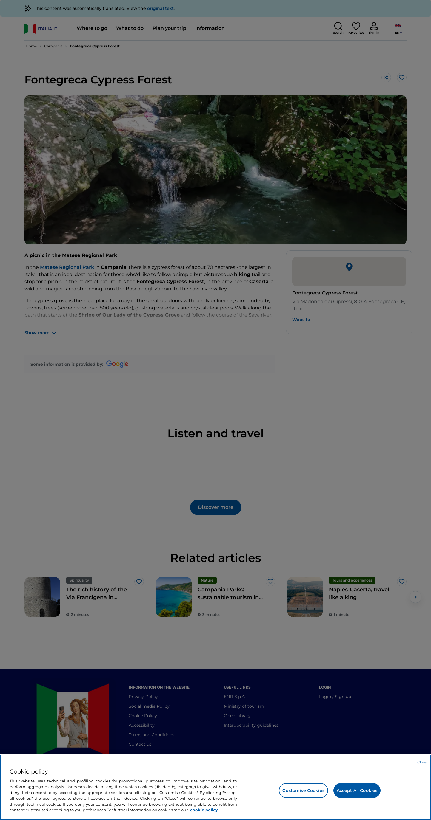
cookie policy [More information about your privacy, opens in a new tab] (204, 809)
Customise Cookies (303, 790)
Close (422, 762)
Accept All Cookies (357, 790)
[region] (215, 787)
